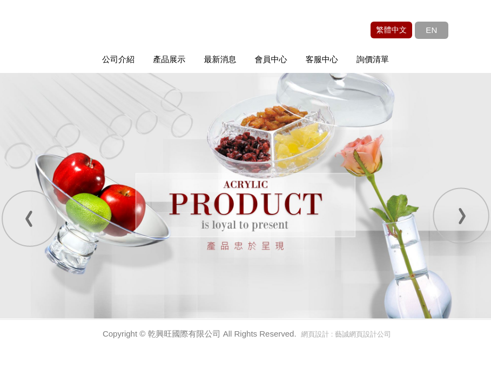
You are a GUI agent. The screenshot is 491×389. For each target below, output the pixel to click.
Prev (30, 217)
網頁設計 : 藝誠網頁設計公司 (346, 334)
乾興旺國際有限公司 (110, 34)
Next (461, 217)
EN (431, 30)
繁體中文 (391, 29)
